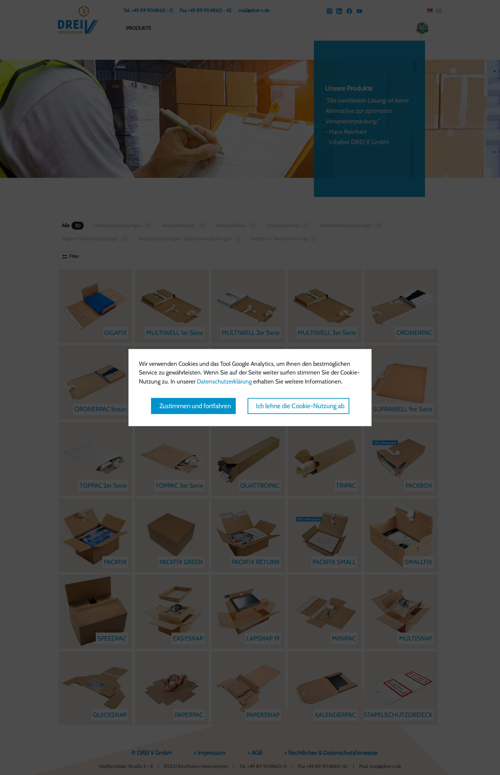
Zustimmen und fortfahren (195, 406)
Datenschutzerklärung (224, 381)
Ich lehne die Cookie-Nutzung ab (300, 406)
